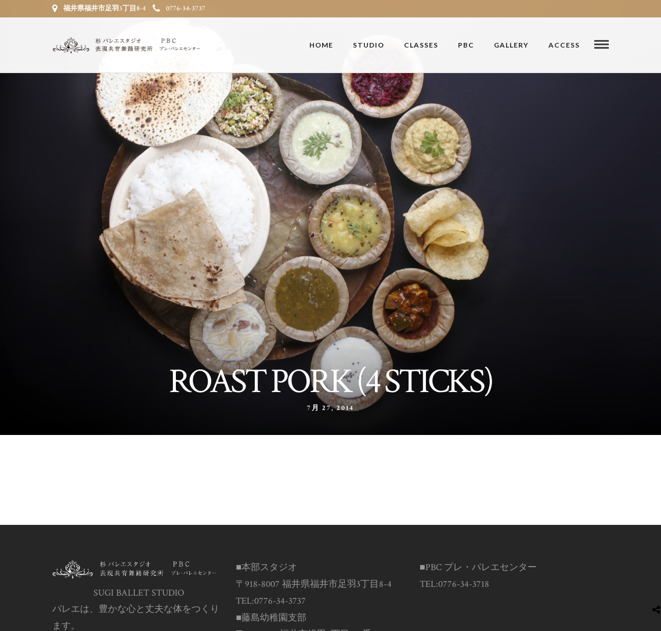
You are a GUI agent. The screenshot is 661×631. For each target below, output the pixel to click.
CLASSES (421, 45)
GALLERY (511, 45)
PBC (466, 45)
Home (321, 45)
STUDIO (368, 45)
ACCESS (564, 45)
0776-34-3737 (179, 8)
